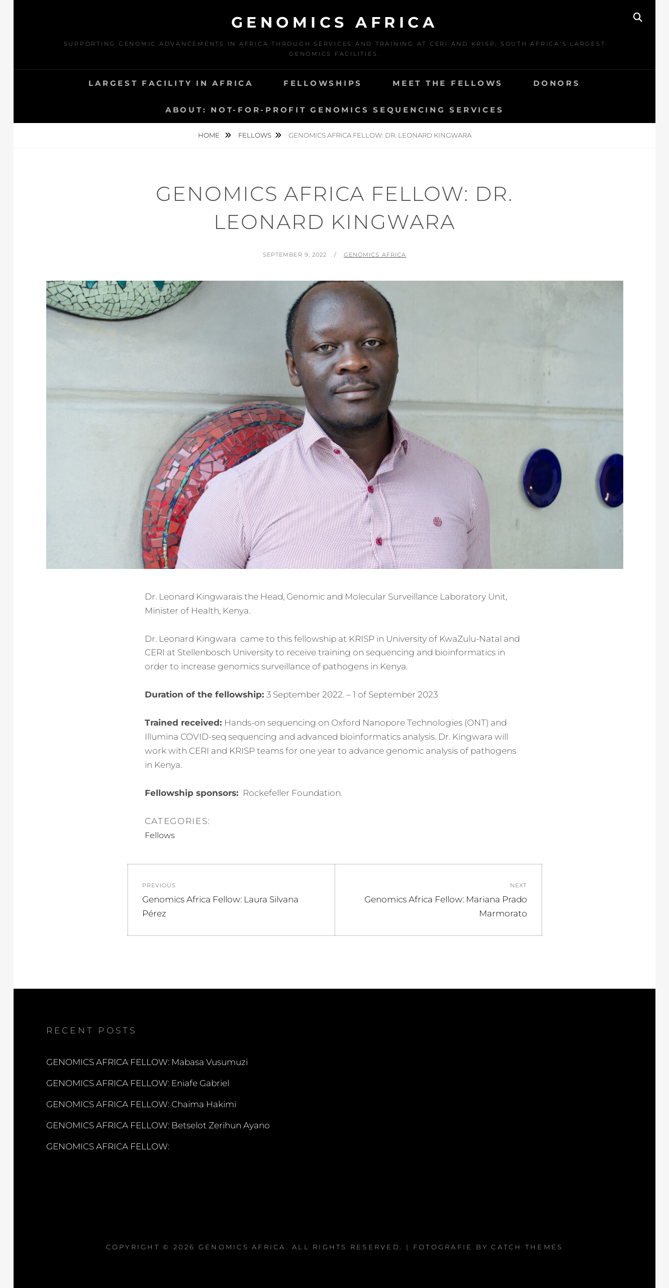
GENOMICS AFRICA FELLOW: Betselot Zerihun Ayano (158, 1125)
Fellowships (322, 83)
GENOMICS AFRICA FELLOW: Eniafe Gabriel (137, 1083)
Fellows (254, 135)
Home (209, 135)
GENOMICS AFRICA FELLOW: (107, 1146)
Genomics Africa (334, 22)
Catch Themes (527, 1247)
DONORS (557, 83)
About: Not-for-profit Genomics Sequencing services (334, 109)
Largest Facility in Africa (170, 83)
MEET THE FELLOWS (448, 83)
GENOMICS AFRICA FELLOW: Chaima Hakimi (141, 1104)
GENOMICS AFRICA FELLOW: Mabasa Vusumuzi (147, 1062)
